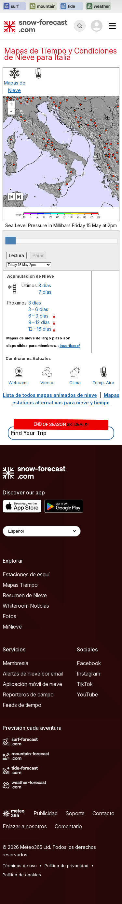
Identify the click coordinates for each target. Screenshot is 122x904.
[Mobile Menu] (112, 26)
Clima (75, 382)
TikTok (85, 684)
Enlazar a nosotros (25, 826)
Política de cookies (22, 874)
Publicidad (46, 813)
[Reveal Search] (80, 26)
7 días (44, 292)
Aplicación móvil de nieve (32, 684)
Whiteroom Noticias (26, 605)
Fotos (9, 616)
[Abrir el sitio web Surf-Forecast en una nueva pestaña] (14, 6)
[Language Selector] (42, 531)
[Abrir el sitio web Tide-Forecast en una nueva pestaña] (71, 6)
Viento (46, 382)
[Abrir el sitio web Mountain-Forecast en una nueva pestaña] (43, 6)
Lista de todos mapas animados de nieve (50, 395)
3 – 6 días (38, 309)
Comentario (68, 826)
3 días (44, 285)
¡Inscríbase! (69, 345)
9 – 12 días (39, 322)
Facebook (89, 663)
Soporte (75, 813)
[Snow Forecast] (35, 25)
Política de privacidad (66, 865)
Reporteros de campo (28, 694)
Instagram (88, 673)
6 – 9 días (38, 316)
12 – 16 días (39, 329)
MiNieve (12, 626)
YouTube (87, 694)
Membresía (15, 663)
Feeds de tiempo (22, 705)
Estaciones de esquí (26, 574)
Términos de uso (20, 865)
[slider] (10, 240)
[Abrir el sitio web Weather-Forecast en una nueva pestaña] (98, 6)
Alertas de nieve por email (33, 673)
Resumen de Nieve (25, 595)
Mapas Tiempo (20, 585)
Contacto (103, 813)
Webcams (18, 382)
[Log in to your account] (96, 26)
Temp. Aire (103, 382)
